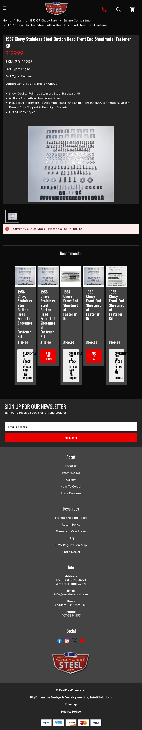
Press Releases (71, 493)
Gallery (71, 480)
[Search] (118, 9)
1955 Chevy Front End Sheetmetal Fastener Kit (116, 305)
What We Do (71, 473)
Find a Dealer (71, 552)
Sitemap (71, 704)
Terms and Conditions (71, 531)
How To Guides (71, 486)
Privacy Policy (71, 711)
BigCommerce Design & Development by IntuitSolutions (71, 697)
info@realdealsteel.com (71, 594)
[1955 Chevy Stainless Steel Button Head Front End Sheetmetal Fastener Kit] (48, 276)
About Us (71, 466)
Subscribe (71, 438)
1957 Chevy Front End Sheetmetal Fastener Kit (70, 305)
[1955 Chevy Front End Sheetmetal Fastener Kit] (117, 276)
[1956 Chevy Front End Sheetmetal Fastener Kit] (94, 276)
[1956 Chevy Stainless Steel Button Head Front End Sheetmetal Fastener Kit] (25, 276)
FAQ (71, 538)
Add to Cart (49, 356)
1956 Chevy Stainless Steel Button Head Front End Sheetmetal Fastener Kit (25, 314)
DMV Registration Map (71, 545)
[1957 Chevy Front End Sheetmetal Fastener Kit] (71, 276)
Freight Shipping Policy (71, 518)
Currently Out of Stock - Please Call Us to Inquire (28, 365)
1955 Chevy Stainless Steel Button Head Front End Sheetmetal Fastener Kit (47, 314)
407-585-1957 (71, 615)
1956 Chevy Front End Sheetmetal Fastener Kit (93, 305)
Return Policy (71, 524)
